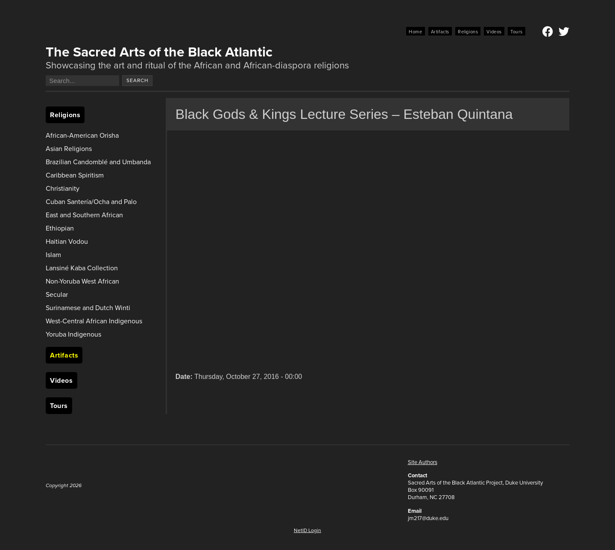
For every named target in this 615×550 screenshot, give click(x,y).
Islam (53, 255)
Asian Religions (69, 149)
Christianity (62, 188)
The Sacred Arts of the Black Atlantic (159, 51)
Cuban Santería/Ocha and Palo (91, 202)
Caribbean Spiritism (75, 175)
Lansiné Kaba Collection (82, 268)
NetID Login (307, 530)
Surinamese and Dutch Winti (88, 308)
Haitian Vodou (67, 241)
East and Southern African (84, 215)
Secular (57, 294)
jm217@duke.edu (428, 518)
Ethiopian (60, 228)
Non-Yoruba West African (82, 281)
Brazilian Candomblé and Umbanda (98, 162)
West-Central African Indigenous (94, 321)
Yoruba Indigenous (73, 334)
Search (137, 80)
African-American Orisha (82, 135)
